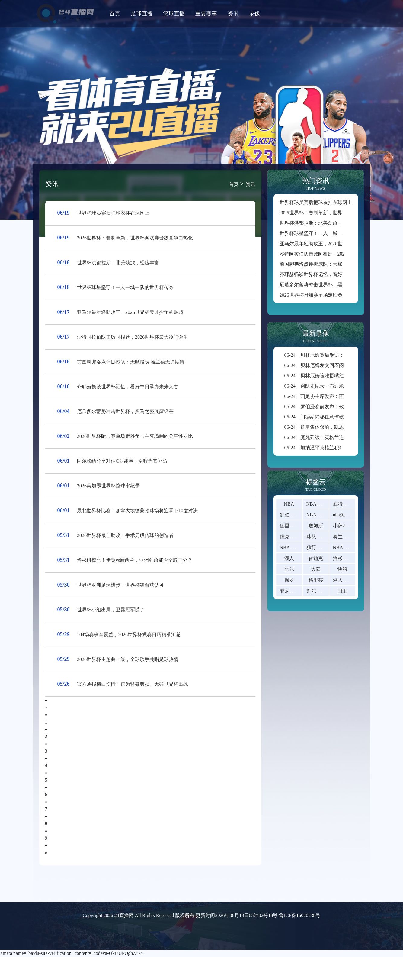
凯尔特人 (316, 591)
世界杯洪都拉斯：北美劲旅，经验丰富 (118, 262)
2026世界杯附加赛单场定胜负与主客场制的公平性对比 (135, 436)
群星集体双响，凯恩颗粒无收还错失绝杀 (335, 427)
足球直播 (141, 14)
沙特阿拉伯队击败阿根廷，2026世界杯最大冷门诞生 (132, 337)
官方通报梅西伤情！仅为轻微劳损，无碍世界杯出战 (132, 684)
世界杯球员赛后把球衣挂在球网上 (113, 213)
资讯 (233, 14)
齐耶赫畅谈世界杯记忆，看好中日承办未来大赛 (127, 386)
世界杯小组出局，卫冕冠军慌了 (111, 609)
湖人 (289, 558)
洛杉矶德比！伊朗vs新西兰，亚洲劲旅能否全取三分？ (134, 560)
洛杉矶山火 (345, 558)
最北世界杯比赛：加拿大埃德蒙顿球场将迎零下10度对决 (137, 510)
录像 (254, 14)
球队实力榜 (318, 536)
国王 (342, 591)
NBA (289, 503)
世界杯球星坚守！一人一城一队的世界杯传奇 (125, 287)
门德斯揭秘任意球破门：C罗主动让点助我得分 (342, 416)
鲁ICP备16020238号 (299, 915)
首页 (114, 14)
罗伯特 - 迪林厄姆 (299, 514)
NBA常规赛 (292, 547)
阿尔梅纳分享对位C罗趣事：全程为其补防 (122, 461)
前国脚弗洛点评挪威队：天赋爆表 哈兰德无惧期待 (130, 361)
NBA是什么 (345, 547)
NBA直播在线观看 (326, 514)
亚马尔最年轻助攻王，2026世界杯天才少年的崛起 (130, 312)
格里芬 (316, 580)
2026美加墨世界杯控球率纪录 (108, 485)
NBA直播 (316, 503)
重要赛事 (206, 14)
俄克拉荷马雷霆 (297, 536)
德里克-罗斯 (292, 525)
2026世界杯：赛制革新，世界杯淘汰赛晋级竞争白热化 (135, 237)
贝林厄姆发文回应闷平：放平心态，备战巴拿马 (343, 365)
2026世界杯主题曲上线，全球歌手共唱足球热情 (127, 659)
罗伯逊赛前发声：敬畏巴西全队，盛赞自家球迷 (343, 406)
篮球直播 (174, 14)
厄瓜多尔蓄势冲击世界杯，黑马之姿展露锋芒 (125, 411)
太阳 (316, 569)
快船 (342, 569)
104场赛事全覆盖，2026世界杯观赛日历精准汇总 (129, 634)
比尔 (289, 569)
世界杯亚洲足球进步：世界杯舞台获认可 (120, 585)
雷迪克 (316, 558)
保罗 (289, 580)
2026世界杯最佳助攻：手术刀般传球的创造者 (125, 535)
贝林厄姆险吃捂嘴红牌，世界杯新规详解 (335, 375)
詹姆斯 (316, 525)
